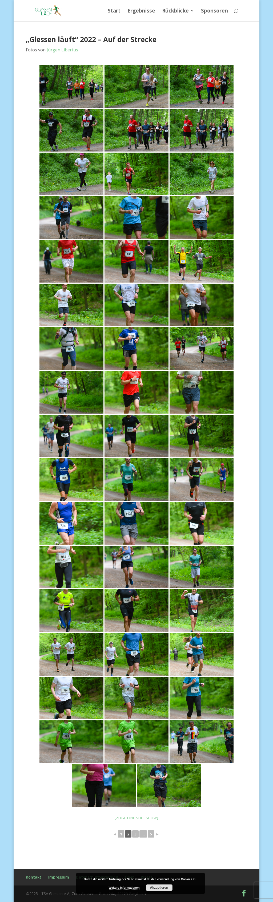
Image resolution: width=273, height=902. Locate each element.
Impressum (58, 877)
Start (114, 11)
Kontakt (33, 877)
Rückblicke (175, 11)
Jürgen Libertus (62, 50)
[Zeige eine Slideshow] (136, 817)
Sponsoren (214, 11)
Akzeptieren (159, 887)
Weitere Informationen (124, 887)
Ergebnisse (141, 11)
